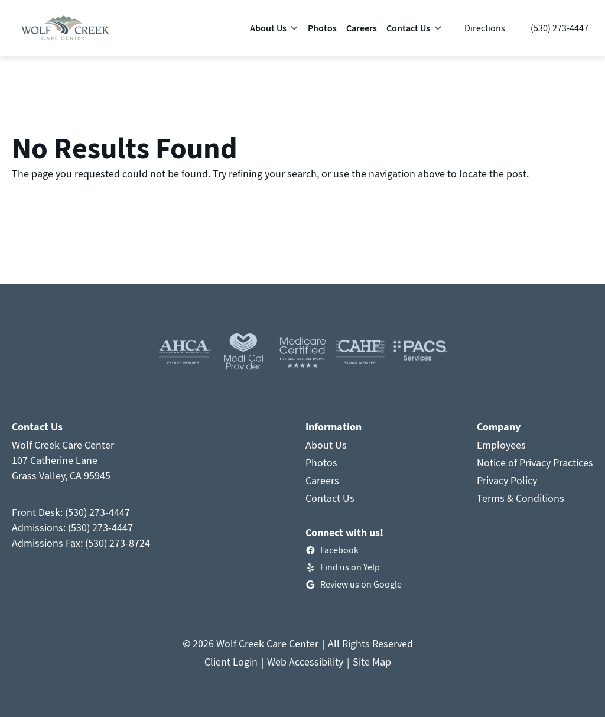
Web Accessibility (305, 662)
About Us (326, 445)
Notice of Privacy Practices (535, 462)
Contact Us (329, 498)
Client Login (231, 662)
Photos (321, 462)
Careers (322, 480)
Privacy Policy (507, 480)
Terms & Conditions (520, 498)
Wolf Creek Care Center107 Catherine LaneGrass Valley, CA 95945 (63, 460)
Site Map (372, 662)
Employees (501, 445)
